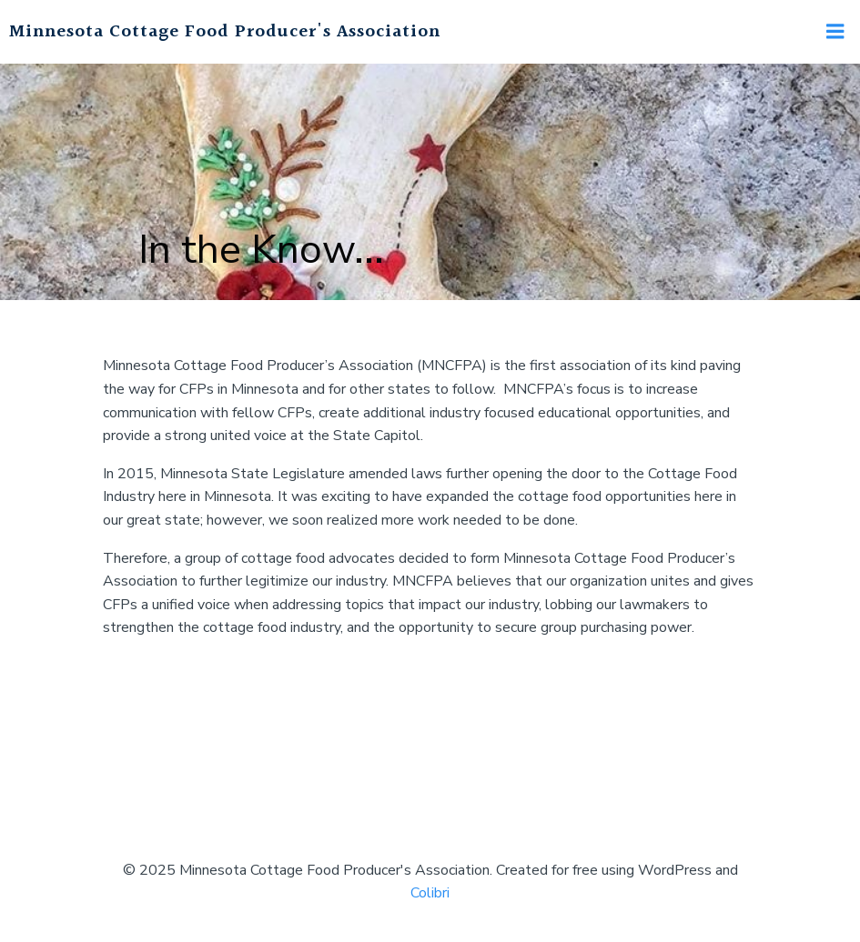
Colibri (430, 893)
